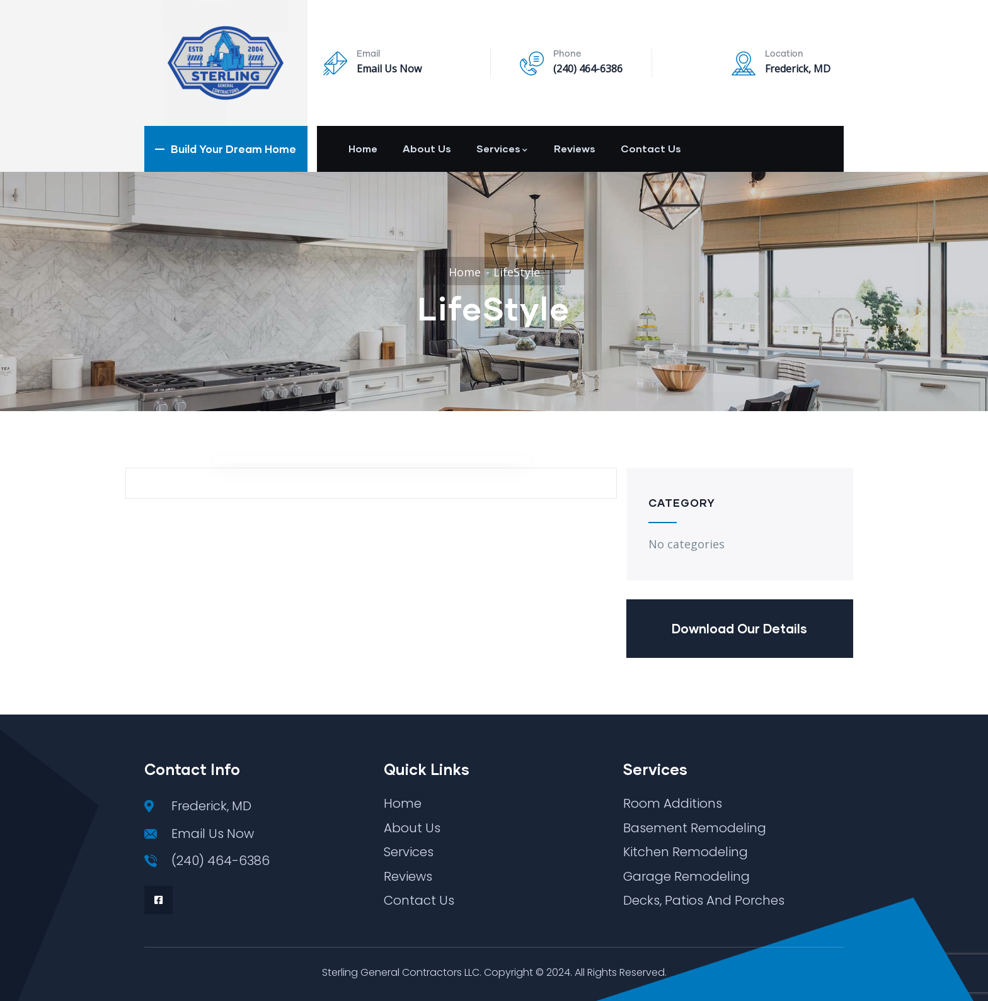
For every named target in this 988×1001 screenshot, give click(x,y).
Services (502, 148)
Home (362, 148)
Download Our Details (739, 628)
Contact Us (651, 148)
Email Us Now (389, 69)
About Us (427, 148)
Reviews (574, 148)
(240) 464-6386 (588, 69)
